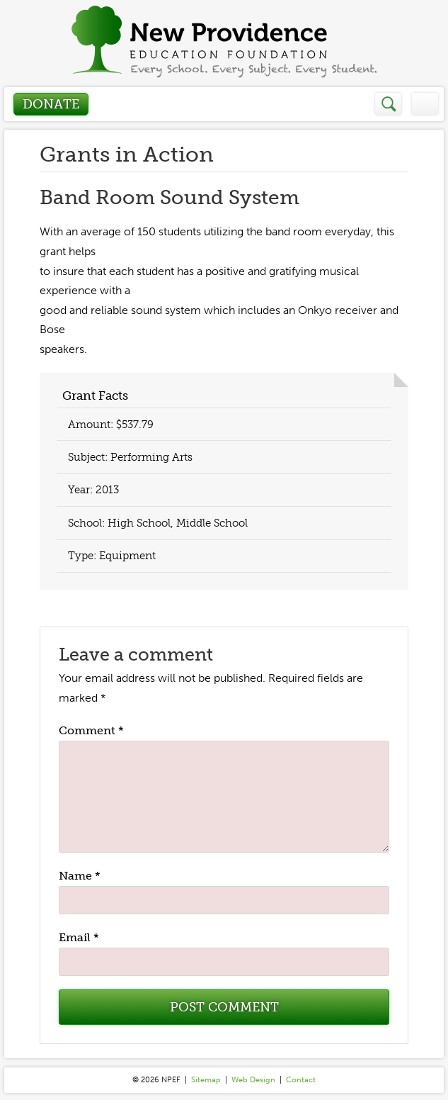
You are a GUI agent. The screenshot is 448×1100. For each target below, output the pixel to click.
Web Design (253, 1079)
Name (79, 875)
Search (389, 104)
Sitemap (206, 1079)
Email (79, 937)
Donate (51, 104)
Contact (301, 1079)
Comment (91, 730)
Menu (425, 104)
